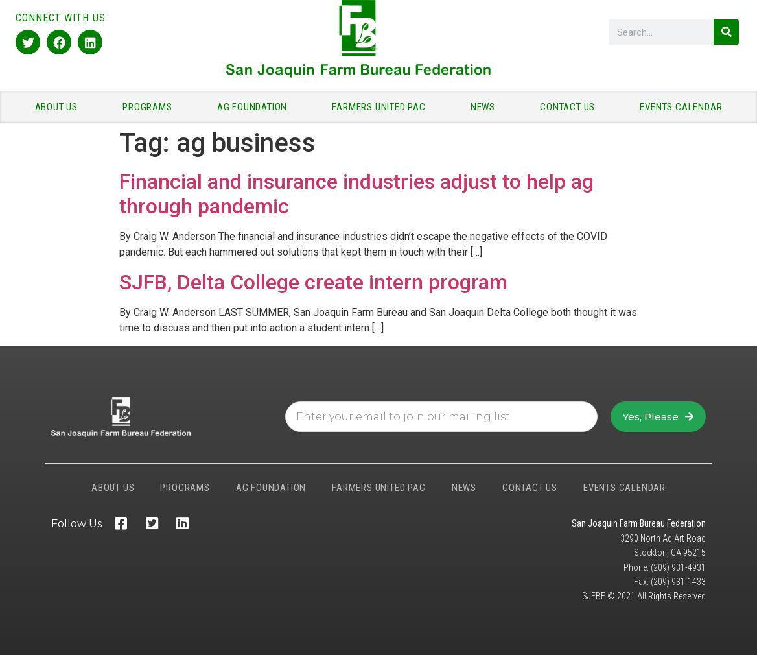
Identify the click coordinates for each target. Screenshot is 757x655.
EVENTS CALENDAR (681, 107)
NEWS (486, 107)
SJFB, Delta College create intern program (313, 282)
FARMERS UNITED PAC (382, 107)
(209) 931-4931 (678, 567)
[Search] (726, 32)
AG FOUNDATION (255, 107)
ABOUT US (59, 107)
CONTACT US (570, 107)
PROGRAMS (150, 107)
